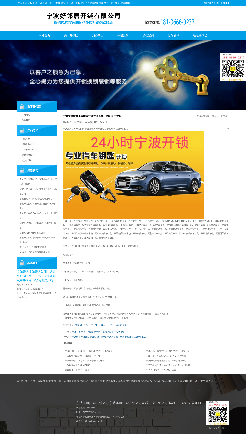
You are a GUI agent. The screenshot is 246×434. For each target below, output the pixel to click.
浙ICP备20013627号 (94, 421)
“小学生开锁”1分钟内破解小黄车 (35, 252)
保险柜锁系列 (28, 149)
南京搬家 (100, 381)
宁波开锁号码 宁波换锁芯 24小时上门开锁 (166, 360)
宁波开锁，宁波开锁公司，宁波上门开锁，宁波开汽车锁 (100, 325)
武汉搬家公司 (133, 381)
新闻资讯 (173, 35)
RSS (217, 3)
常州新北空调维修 (115, 381)
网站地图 (208, 3)
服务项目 (97, 35)
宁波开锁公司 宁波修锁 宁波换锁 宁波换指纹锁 (168, 365)
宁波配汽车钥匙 (162, 381)
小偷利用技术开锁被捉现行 (32, 232)
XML (224, 3)
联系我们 (26, 120)
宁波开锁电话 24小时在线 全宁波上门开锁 (84, 360)
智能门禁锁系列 (29, 155)
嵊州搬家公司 (53, 381)
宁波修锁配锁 (69, 381)
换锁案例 (148, 35)
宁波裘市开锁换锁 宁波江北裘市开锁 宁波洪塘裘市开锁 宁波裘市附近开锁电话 (109, 336)
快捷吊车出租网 (85, 381)
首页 (214, 116)
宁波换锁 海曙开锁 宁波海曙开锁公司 (37, 198)
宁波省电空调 (205, 381)
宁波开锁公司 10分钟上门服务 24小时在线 (166, 356)
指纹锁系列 (27, 160)
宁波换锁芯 (147, 381)
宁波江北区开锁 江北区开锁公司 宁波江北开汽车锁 (89, 351)
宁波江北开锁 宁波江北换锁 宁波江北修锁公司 (168, 351)
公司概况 (26, 115)
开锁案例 (123, 35)
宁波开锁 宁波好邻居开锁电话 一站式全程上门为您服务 (98, 332)
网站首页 (44, 35)
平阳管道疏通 (179, 381)
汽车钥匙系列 (28, 144)
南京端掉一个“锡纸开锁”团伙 (33, 247)
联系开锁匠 (200, 35)
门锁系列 (26, 138)
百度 (32, 381)
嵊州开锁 (192, 381)
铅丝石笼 (41, 381)
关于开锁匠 (71, 35)
